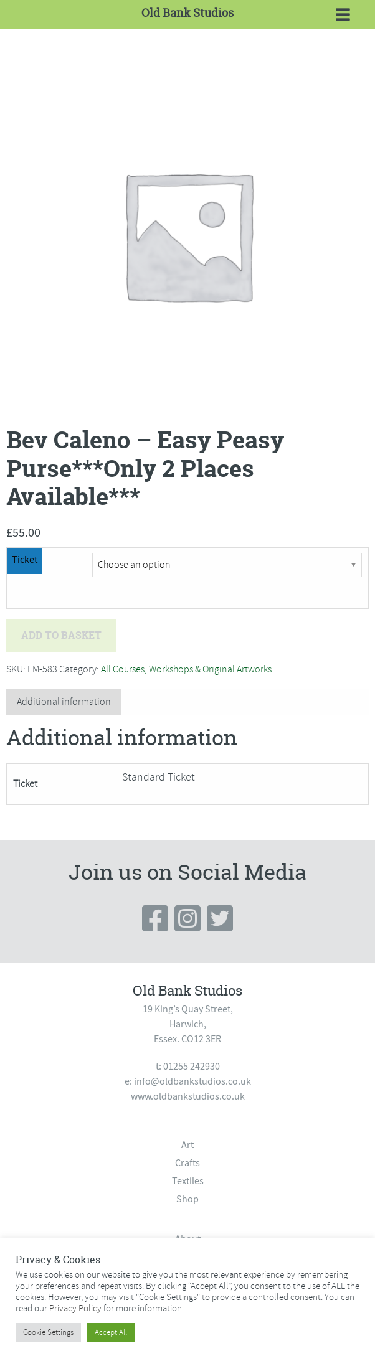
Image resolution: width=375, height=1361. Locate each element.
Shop (187, 1199)
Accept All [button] (111, 1332)
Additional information (64, 701)
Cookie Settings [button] (48, 1332)
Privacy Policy (75, 1308)
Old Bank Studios (187, 13)
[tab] (63, 702)
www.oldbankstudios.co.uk (188, 1096)
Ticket (24, 559)
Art (187, 1145)
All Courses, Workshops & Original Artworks (186, 669)
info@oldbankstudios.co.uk (192, 1081)
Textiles (188, 1181)
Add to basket (61, 635)
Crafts (187, 1163)
